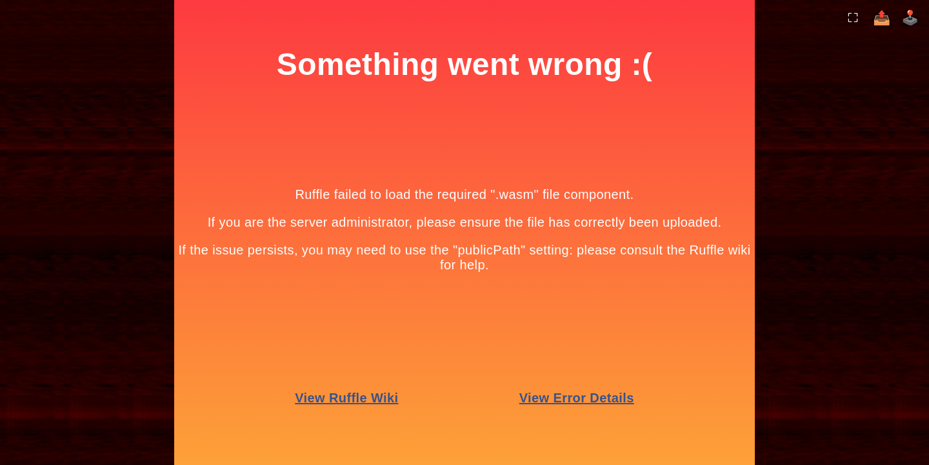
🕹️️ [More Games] (910, 18)
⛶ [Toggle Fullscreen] (853, 17)
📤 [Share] (881, 18)
